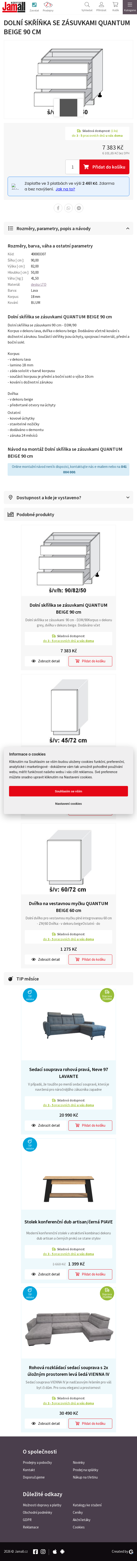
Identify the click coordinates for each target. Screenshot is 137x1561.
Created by (122, 1551)
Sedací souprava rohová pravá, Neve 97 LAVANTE (68, 1072)
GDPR (27, 1519)
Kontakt (29, 1470)
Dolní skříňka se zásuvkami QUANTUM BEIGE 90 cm (68, 608)
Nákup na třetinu (85, 1477)
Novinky (79, 1462)
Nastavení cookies (68, 803)
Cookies (79, 1527)
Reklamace (31, 1527)
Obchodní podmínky (37, 1512)
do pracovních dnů (68, 641)
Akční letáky (81, 1519)
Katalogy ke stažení (87, 1505)
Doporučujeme (34, 1477)
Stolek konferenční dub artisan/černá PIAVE (68, 1222)
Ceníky (78, 1512)
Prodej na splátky (85, 1470)
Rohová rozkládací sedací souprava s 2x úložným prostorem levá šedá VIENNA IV (68, 1370)
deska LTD (38, 284)
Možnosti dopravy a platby (42, 1505)
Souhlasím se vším (68, 791)
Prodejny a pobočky (37, 1462)
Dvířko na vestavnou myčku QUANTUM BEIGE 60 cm (68, 906)
